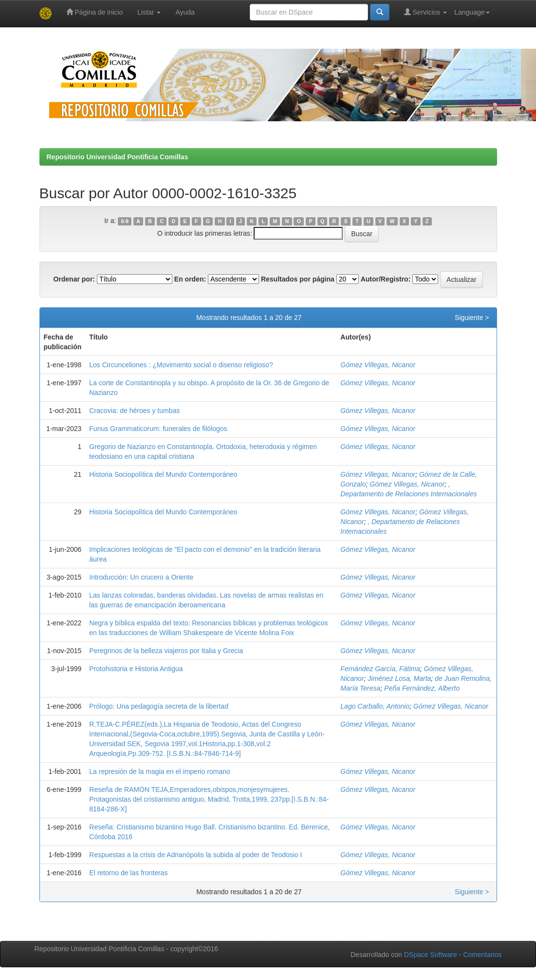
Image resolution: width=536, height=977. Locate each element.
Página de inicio (94, 12)
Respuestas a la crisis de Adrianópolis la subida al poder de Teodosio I (195, 855)
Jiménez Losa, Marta (399, 678)
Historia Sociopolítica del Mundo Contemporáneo (163, 474)
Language (471, 12)
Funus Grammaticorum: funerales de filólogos (158, 428)
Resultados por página (297, 279)
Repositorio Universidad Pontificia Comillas (117, 157)
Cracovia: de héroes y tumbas (134, 410)
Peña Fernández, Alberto (422, 688)
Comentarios (482, 954)
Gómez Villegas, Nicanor (377, 365)
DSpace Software (430, 954)
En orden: (190, 279)
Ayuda (184, 12)
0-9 (125, 221)
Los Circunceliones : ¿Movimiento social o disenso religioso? (181, 365)
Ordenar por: (74, 279)
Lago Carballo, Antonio (374, 706)
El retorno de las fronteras (128, 873)
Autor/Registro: (386, 279)
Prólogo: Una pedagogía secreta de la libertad (158, 706)
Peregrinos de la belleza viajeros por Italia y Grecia (166, 651)
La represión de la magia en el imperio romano (159, 771)
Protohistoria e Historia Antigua (136, 669)
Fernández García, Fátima (380, 669)
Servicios (425, 12)
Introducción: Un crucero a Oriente (141, 577)
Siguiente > (472, 317)
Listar (149, 12)
